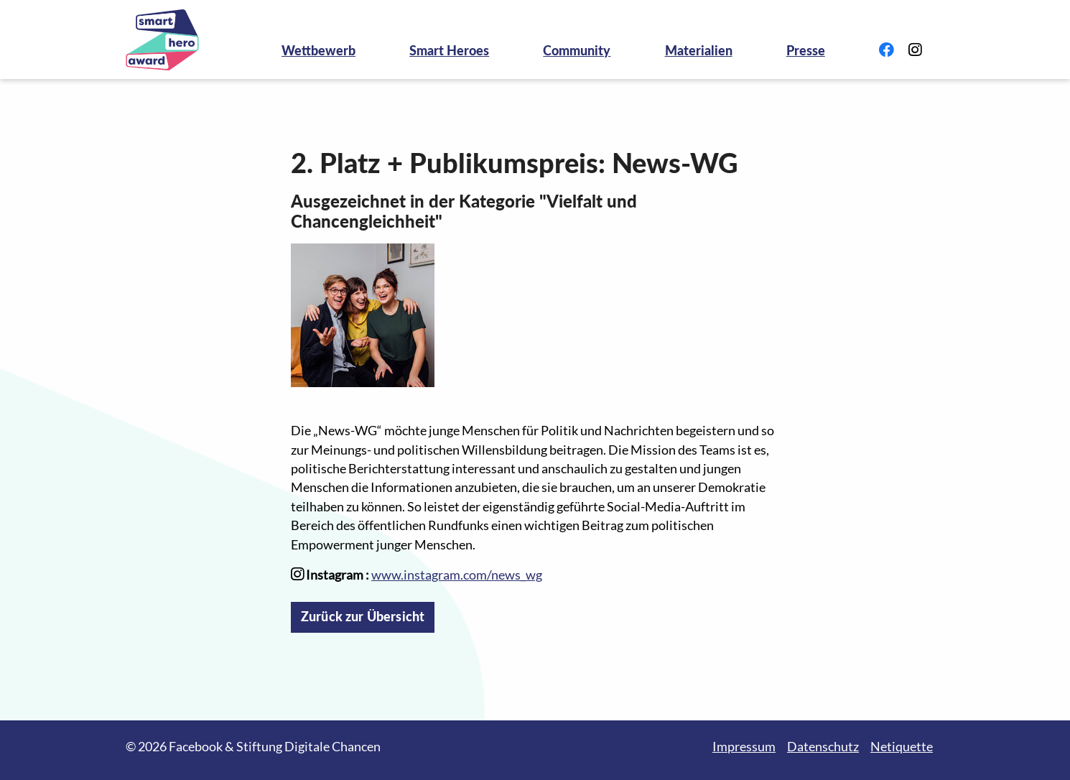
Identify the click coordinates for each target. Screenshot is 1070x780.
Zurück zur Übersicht (362, 616)
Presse (805, 50)
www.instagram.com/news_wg (456, 574)
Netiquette (901, 746)
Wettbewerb (318, 50)
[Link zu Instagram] (914, 50)
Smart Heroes (449, 50)
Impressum (744, 746)
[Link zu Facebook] (886, 50)
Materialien (698, 50)
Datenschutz (823, 746)
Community (576, 50)
